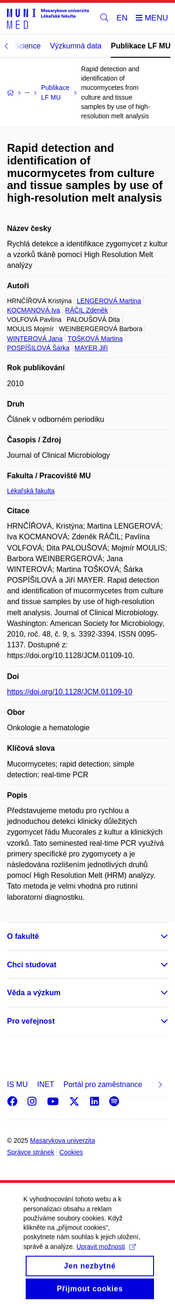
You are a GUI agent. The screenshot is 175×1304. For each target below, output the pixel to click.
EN (122, 18)
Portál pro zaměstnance (102, 1084)
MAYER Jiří (91, 348)
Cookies (71, 1152)
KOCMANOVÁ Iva (33, 310)
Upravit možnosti (106, 1254)
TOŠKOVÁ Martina (95, 338)
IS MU (17, 1084)
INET (45, 1084)
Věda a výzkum (34, 993)
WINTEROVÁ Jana (35, 338)
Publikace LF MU (140, 46)
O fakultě (23, 936)
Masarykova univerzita (62, 1140)
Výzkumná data (75, 46)
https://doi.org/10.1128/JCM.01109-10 (70, 692)
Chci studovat (31, 965)
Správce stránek (30, 1152)
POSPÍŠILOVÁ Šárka (38, 348)
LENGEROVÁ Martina (109, 301)
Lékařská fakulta (31, 491)
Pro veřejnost (31, 1021)
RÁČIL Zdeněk (86, 310)
